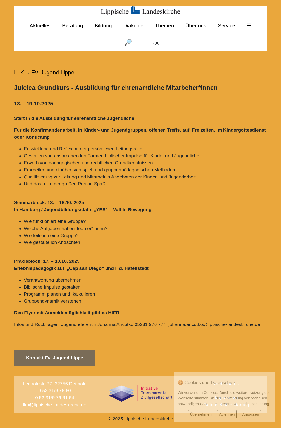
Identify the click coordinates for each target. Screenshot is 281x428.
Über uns (195, 25)
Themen (164, 25)
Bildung (103, 25)
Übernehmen (201, 414)
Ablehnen (227, 414)
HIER (113, 312)
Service (226, 25)
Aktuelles (40, 25)
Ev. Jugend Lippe (52, 72)
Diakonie (133, 25)
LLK (19, 72)
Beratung (72, 25)
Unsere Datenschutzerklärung (244, 404)
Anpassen (250, 414)
